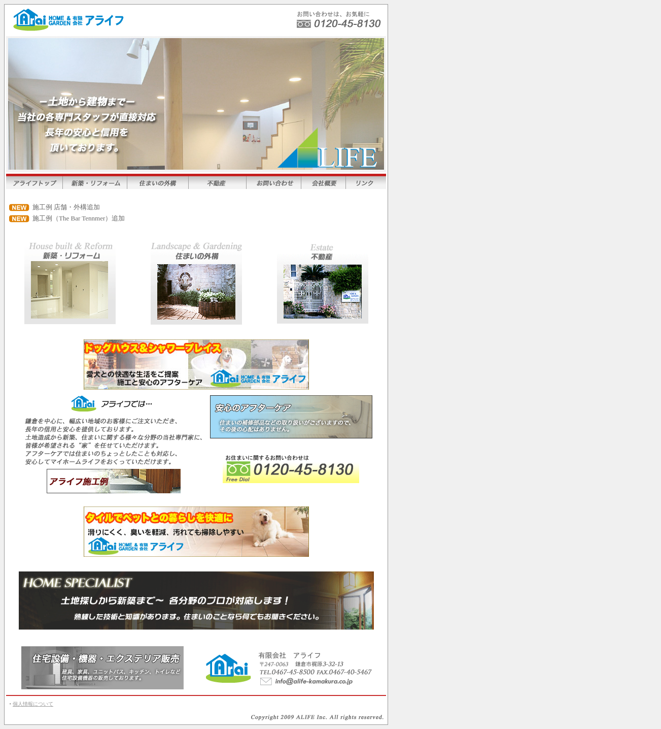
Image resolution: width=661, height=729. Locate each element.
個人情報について (33, 704)
